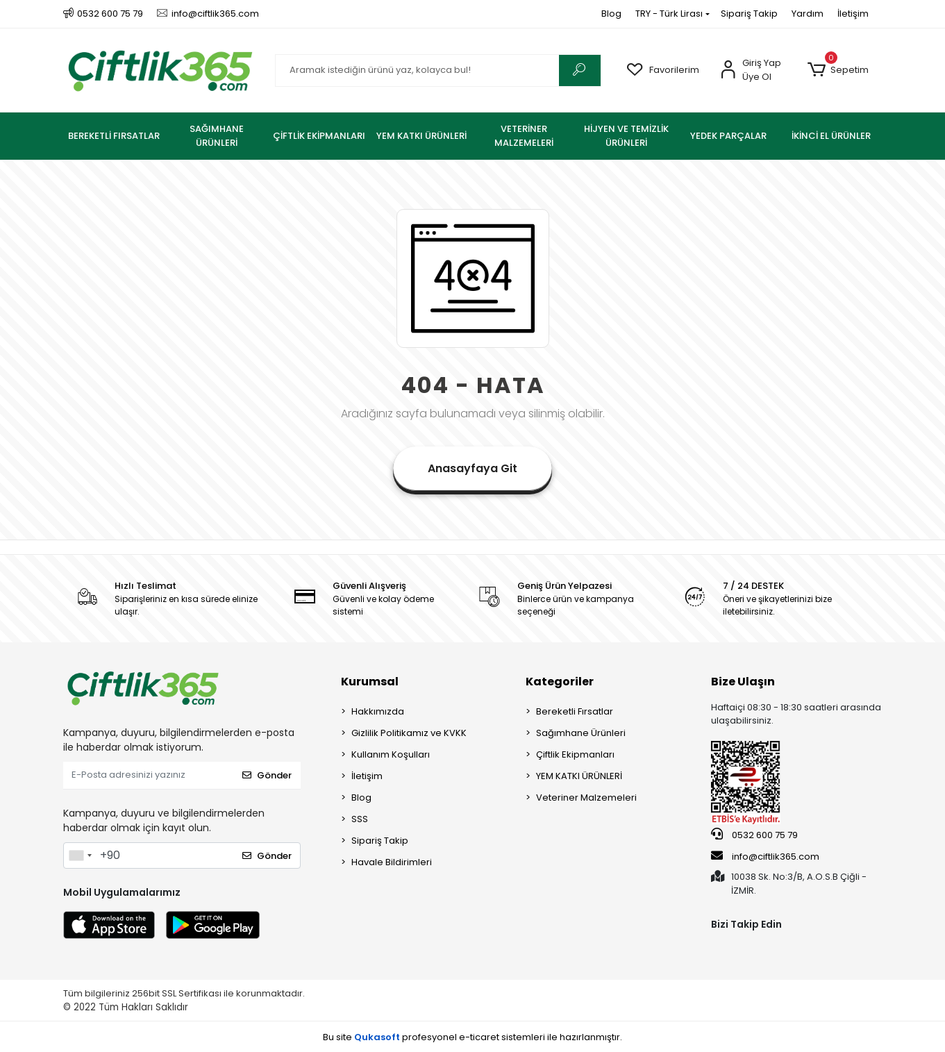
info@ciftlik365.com (765, 856)
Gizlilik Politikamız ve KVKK (409, 733)
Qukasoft (377, 1037)
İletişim (853, 13)
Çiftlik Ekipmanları (575, 754)
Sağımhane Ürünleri (581, 733)
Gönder (267, 775)
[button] (838, 70)
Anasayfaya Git (472, 468)
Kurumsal (370, 682)
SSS (359, 819)
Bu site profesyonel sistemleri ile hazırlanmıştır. (472, 1037)
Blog (611, 13)
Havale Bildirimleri (391, 862)
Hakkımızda (377, 711)
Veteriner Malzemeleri (586, 797)
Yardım (807, 13)
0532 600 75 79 (754, 835)
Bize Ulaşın (743, 682)
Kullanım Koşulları (390, 754)
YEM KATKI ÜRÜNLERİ (579, 776)
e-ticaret (479, 1037)
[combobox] (80, 855)
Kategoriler (560, 682)
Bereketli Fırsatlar (574, 711)
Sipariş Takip (749, 13)
